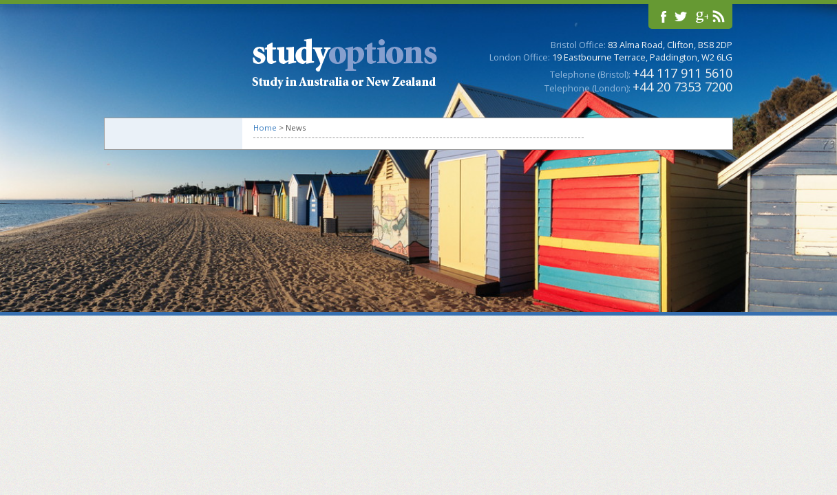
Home (265, 127)
